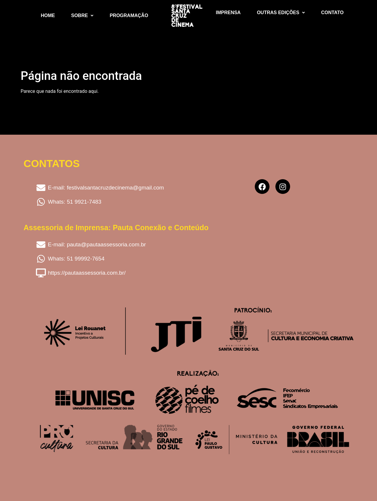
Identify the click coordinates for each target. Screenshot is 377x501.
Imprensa (228, 12)
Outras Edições (281, 12)
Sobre (82, 15)
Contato (332, 12)
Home (48, 15)
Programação (129, 15)
